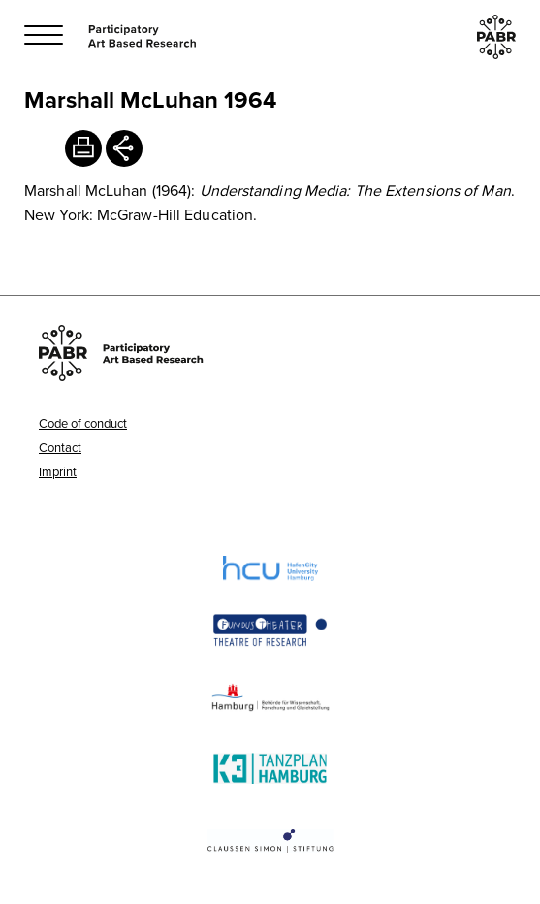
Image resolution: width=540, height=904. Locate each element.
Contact (60, 447)
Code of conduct (83, 423)
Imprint (58, 471)
